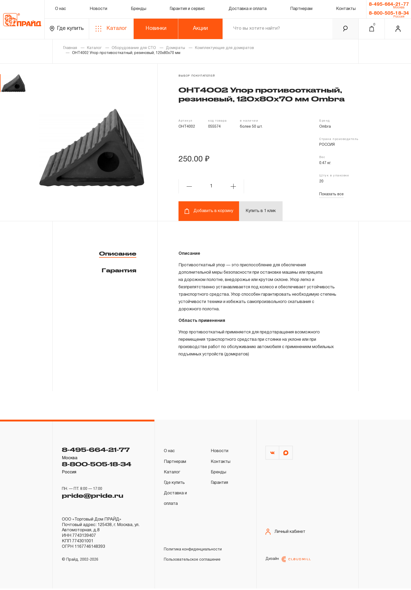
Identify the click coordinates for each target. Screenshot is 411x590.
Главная (70, 48)
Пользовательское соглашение (192, 559)
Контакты (346, 9)
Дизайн (288, 561)
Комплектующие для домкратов (224, 48)
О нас (60, 9)
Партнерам (301, 9)
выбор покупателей (197, 76)
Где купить (67, 28)
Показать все (331, 194)
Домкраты (175, 48)
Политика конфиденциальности (193, 549)
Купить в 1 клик (261, 211)
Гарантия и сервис (187, 9)
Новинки (155, 28)
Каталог (111, 28)
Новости (98, 9)
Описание (117, 253)
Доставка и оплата (248, 9)
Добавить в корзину (208, 211)
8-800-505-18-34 (389, 13)
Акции (200, 28)
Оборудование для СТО (134, 48)
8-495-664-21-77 (389, 4)
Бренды (138, 9)
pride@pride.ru (92, 495)
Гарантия (119, 270)
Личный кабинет (285, 534)
